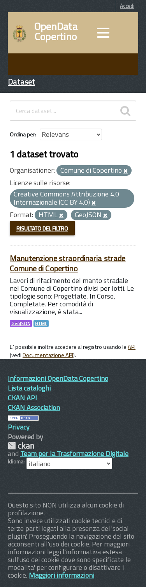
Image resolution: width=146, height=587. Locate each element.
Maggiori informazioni (61, 575)
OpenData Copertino (55, 31)
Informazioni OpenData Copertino (58, 378)
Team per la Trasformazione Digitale (74, 453)
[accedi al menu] (103, 33)
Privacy (19, 427)
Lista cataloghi (29, 388)
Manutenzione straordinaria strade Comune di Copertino (68, 263)
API (131, 347)
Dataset (21, 82)
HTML (41, 323)
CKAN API (22, 398)
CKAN (21, 446)
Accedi (127, 6)
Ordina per (22, 134)
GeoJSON (20, 323)
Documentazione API (48, 355)
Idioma (15, 461)
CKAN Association (34, 407)
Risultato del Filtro (42, 228)
